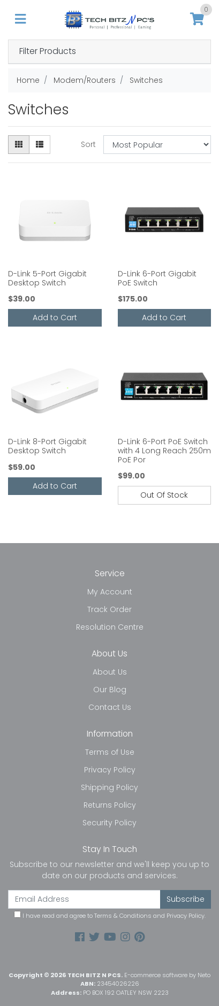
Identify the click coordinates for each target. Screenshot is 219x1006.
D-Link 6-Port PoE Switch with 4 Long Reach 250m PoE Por (164, 450)
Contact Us (109, 707)
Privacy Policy (109, 769)
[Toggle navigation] (20, 19)
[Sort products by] (157, 144)
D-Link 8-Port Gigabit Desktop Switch (47, 446)
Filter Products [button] (47, 52)
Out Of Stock (164, 495)
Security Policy (109, 822)
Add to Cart (55, 317)
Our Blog (109, 689)
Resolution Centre (110, 627)
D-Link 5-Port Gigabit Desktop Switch (47, 278)
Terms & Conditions (123, 915)
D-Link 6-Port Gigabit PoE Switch (157, 278)
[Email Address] (84, 899)
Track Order (109, 609)
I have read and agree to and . (110, 915)
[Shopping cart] (197, 19)
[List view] (39, 144)
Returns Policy (110, 805)
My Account (109, 591)
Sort (88, 144)
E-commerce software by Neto (167, 975)
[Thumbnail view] (18, 144)
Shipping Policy (109, 787)
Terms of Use (109, 752)
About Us (110, 672)
